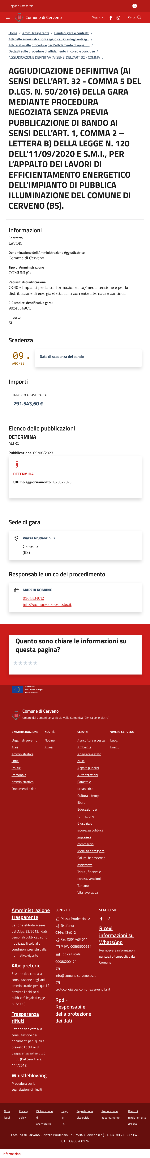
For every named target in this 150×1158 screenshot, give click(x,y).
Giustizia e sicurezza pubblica (90, 827)
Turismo (83, 885)
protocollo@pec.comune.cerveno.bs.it (75, 986)
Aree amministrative (22, 751)
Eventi (114, 747)
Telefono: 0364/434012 (65, 929)
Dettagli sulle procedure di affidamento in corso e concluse (52, 51)
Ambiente (84, 747)
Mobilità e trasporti (91, 850)
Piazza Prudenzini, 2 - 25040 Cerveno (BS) (75, 918)
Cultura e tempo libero (89, 799)
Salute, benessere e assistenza (91, 861)
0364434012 (33, 598)
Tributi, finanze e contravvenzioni (89, 875)
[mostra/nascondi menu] (7, 17)
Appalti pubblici (88, 767)
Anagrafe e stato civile (89, 757)
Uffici (15, 761)
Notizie (50, 740)
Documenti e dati (24, 788)
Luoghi (115, 740)
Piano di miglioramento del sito (137, 1117)
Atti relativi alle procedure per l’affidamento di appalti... (49, 45)
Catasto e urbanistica (85, 785)
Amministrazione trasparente (31, 913)
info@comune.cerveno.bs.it (47, 604)
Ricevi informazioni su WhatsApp (116, 935)
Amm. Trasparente (35, 33)
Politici (16, 767)
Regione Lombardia (21, 6)
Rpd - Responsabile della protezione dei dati (73, 1010)
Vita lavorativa (87, 892)
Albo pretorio (26, 965)
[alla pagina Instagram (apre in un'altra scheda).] (117, 17)
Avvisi (49, 747)
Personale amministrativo (23, 778)
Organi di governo (24, 740)
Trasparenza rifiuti (25, 1017)
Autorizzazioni (87, 774)
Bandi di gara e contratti (71, 33)
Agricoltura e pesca (91, 740)
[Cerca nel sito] (139, 17)
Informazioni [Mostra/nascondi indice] (12, 1153)
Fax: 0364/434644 (71, 939)
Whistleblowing (29, 1075)
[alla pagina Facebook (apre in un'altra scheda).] (109, 17)
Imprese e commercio (85, 841)
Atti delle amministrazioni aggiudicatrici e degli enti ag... (49, 39)
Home (13, 33)
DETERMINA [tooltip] (23, 474)
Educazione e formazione (87, 813)
